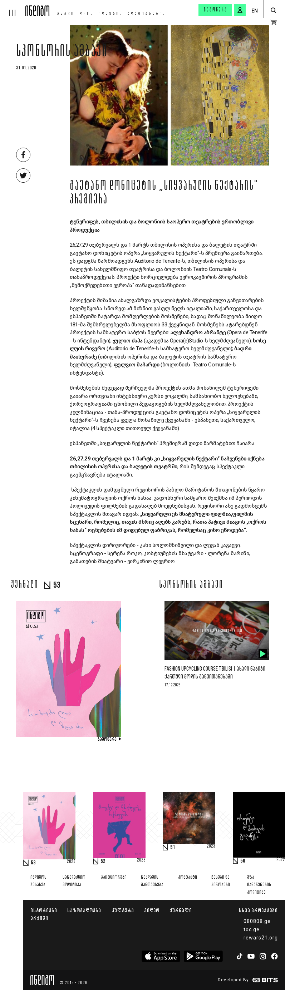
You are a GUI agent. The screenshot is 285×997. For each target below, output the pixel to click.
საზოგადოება (84, 910)
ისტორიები (43, 910)
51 (172, 847)
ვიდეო (151, 910)
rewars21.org (261, 938)
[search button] (273, 11)
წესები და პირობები (220, 881)
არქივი (39, 917)
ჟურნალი (180, 910)
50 (242, 861)
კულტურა (123, 910)
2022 (280, 860)
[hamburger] (12, 8)
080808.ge (257, 921)
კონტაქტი (187, 877)
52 (102, 861)
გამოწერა (215, 10)
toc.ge (252, 929)
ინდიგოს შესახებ (38, 881)
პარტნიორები (114, 877)
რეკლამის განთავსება (152, 881)
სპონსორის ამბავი (62, 52)
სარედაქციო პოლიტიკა (74, 881)
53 (33, 863)
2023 (71, 861)
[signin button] (240, 10)
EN (254, 11)
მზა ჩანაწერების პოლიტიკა (259, 885)
